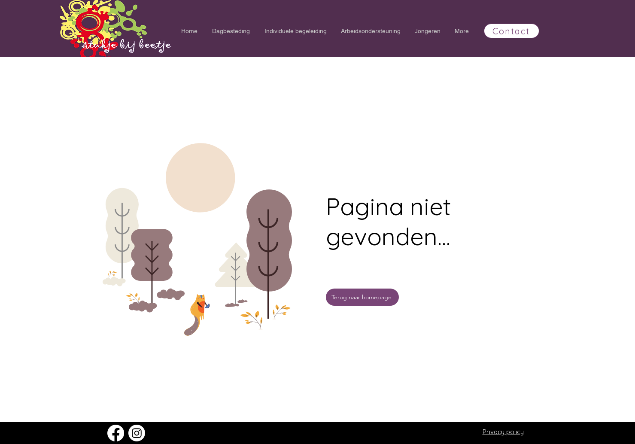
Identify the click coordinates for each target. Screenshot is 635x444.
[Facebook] (115, 433)
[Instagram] (136, 433)
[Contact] (511, 31)
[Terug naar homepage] (362, 297)
